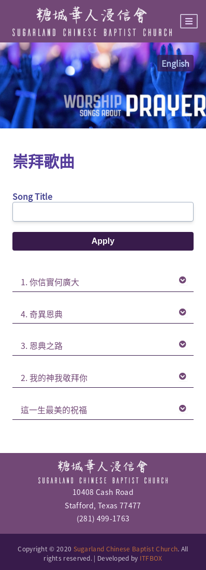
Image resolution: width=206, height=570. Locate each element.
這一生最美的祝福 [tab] (104, 409)
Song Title (32, 196)
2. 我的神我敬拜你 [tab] (104, 377)
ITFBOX (151, 558)
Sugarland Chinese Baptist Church (125, 548)
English (175, 63)
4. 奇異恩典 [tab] (104, 314)
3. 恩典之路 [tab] (104, 345)
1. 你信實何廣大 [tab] (104, 281)
